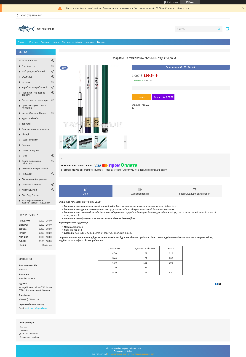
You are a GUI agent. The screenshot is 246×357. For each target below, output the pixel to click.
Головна (22, 42)
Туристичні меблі (30, 118)
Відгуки (101, 42)
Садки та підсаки (30, 150)
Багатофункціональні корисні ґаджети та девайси (36, 201)
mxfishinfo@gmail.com (36, 308)
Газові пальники (30, 139)
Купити (141, 97)
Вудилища (27, 77)
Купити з (163, 97)
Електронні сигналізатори (35, 100)
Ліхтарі (25, 134)
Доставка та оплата (28, 333)
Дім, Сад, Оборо (30, 195)
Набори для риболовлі (33, 71)
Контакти (89, 42)
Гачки (24, 155)
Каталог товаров (28, 60)
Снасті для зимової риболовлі (31, 162)
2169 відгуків (172, 2)
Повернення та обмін (29, 337)
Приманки (27, 174)
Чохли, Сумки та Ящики (34, 113)
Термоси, (26, 123)
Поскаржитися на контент (118, 354)
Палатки (26, 145)
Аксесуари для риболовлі (35, 168)
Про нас (33, 42)
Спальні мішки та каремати (36, 129)
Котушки (26, 82)
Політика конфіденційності (142, 354)
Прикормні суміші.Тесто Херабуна (34, 106)
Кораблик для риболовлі (34, 87)
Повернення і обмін (72, 42)
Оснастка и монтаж (31, 184)
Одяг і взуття (28, 66)
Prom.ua (137, 348)
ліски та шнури (29, 190)
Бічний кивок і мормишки (34, 179)
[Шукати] (218, 29)
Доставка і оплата (50, 42)
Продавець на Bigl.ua (123, 351)
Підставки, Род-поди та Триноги (33, 93)
